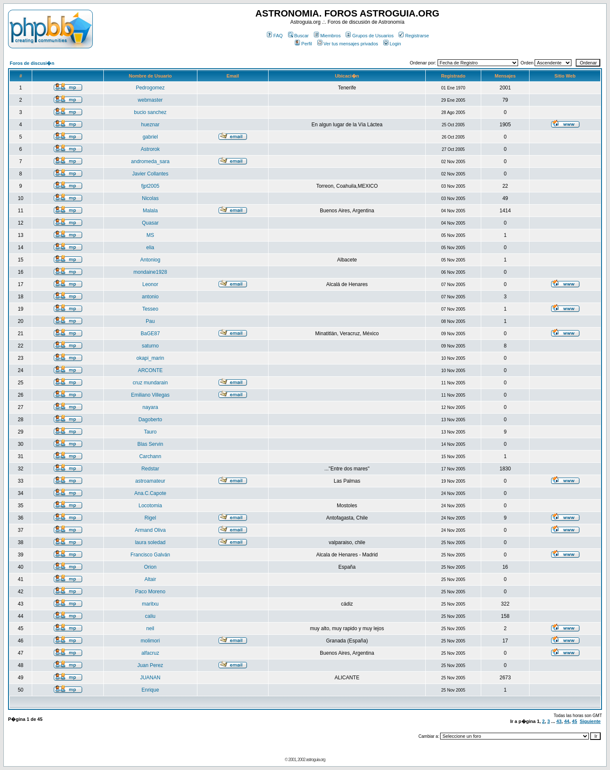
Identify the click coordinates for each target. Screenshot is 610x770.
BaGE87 (150, 333)
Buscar (298, 35)
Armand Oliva (150, 530)
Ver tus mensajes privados (347, 43)
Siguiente (590, 721)
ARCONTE (150, 370)
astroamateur (150, 481)
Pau (150, 321)
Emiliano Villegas (150, 395)
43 (558, 721)
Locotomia (150, 506)
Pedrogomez (150, 88)
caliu (150, 616)
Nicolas (150, 198)
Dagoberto (150, 420)
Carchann (150, 456)
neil (150, 628)
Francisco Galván (150, 555)
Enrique (150, 690)
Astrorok (150, 149)
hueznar (150, 125)
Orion (150, 567)
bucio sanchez (150, 112)
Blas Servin (150, 444)
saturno (150, 346)
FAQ (275, 35)
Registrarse (414, 35)
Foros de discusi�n (32, 63)
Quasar (150, 223)
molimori (150, 641)
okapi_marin (150, 358)
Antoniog (150, 260)
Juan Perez (150, 665)
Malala (150, 211)
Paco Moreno (150, 592)
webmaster (150, 100)
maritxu (150, 604)
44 (566, 721)
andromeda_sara (150, 161)
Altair (150, 579)
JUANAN (150, 678)
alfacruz (150, 653)
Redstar (150, 469)
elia (150, 247)
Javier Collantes (150, 174)
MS (150, 235)
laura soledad (150, 542)
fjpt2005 (150, 186)
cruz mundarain (150, 383)
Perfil (303, 43)
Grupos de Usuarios (370, 35)
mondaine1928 (150, 272)
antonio (150, 297)
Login (392, 43)
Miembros (327, 35)
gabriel (150, 137)
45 (574, 721)
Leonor (150, 284)
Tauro (150, 432)
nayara (150, 407)
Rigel (150, 518)
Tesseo (150, 309)
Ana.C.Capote (150, 493)
